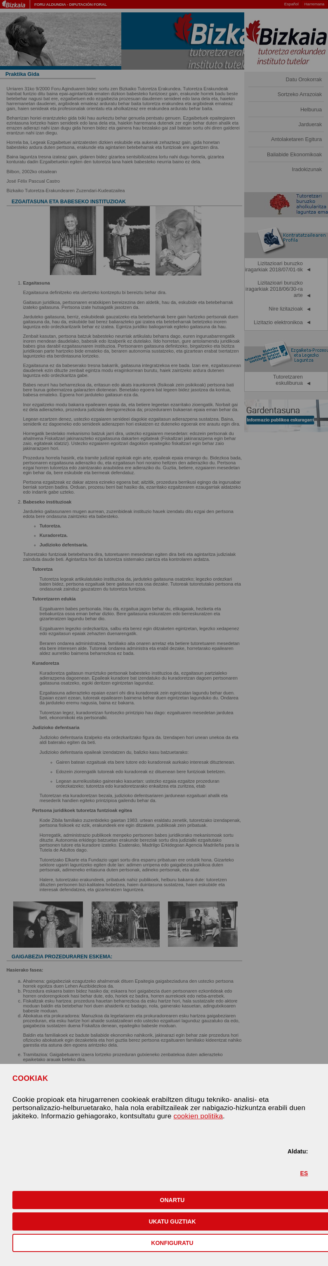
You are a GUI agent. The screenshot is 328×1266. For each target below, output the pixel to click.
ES (304, 1173)
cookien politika (198, 1116)
